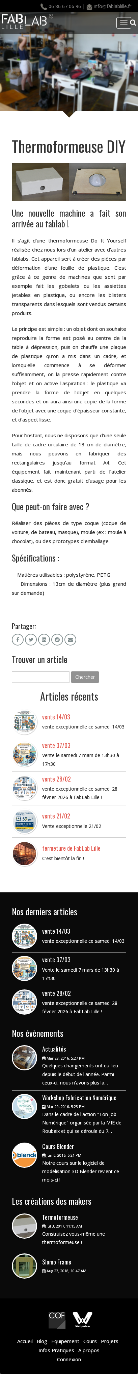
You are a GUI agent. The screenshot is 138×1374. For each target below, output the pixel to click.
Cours (90, 1341)
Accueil (25, 1341)
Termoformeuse (60, 1217)
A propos (89, 1350)
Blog (42, 1341)
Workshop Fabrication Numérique (79, 1097)
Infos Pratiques (56, 1350)
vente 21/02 (56, 815)
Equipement (66, 1341)
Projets (109, 1341)
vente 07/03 (56, 745)
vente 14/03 (56, 716)
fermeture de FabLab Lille (71, 848)
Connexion (69, 1359)
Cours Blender (58, 1146)
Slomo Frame (56, 1261)
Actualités (54, 1049)
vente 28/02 (56, 778)
